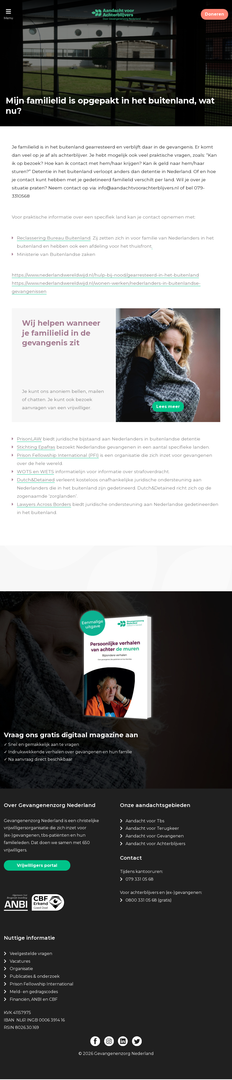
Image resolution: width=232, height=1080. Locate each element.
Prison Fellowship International (41, 984)
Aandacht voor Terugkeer (152, 829)
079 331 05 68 (139, 879)
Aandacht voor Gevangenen (155, 836)
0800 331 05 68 (141, 901)
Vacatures (20, 961)
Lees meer (168, 407)
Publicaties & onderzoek (35, 977)
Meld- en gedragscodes (34, 992)
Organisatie (21, 969)
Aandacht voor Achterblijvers (155, 844)
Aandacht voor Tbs (145, 821)
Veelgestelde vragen (31, 954)
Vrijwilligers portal (37, 865)
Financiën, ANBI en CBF (34, 999)
